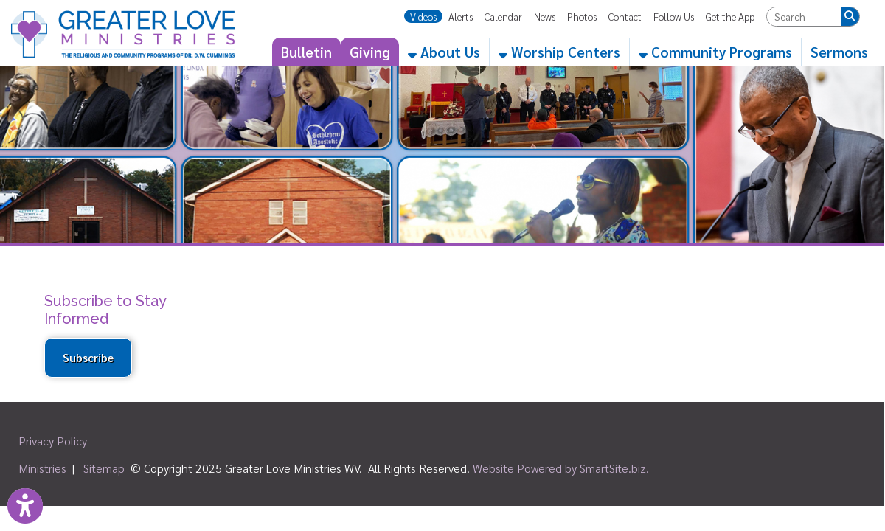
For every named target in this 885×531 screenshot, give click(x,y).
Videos (423, 16)
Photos (582, 16)
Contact (625, 16)
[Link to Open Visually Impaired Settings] (25, 506)
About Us (444, 51)
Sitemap (104, 468)
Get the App (730, 16)
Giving (370, 51)
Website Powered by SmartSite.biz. (561, 468)
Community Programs (715, 51)
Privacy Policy (52, 440)
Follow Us (673, 16)
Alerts (460, 16)
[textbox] (804, 16)
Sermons (839, 51)
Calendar (503, 16)
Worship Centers (559, 51)
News (544, 16)
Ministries (42, 468)
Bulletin (306, 51)
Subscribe (88, 357)
